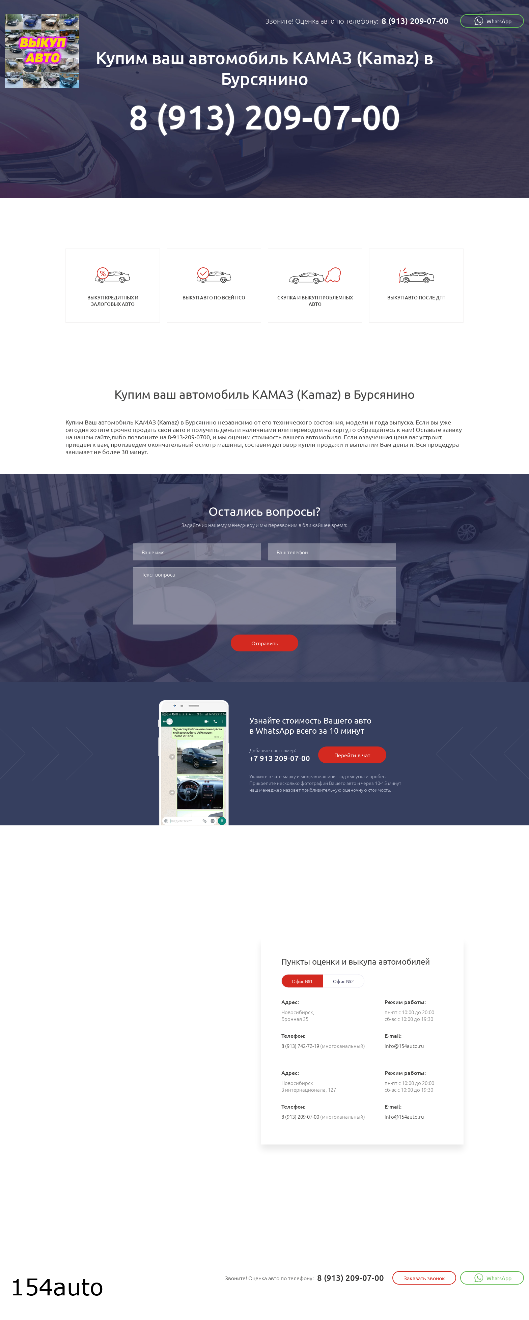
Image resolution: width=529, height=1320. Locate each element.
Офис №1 (302, 981)
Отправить (264, 643)
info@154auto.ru (404, 1045)
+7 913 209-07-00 (279, 758)
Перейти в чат (352, 755)
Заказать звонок (424, 1277)
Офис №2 (343, 981)
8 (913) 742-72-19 (300, 1045)
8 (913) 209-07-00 (415, 21)
